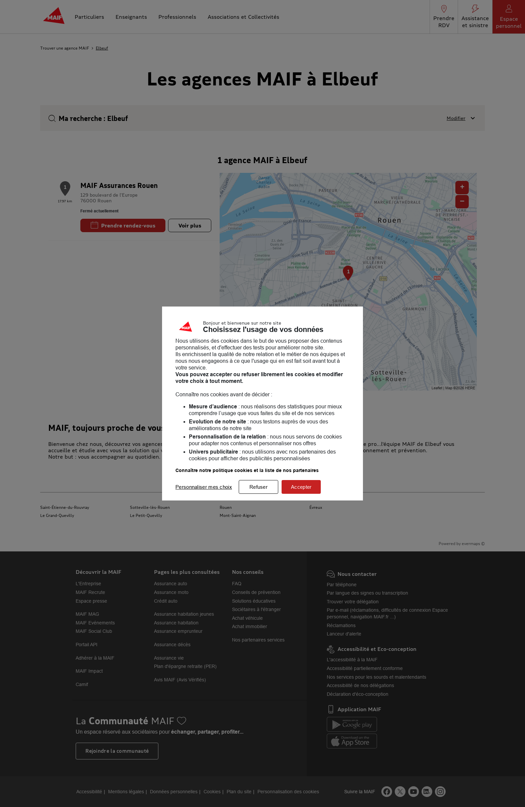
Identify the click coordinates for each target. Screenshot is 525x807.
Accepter (301, 487)
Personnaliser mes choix (203, 487)
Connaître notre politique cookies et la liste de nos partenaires (247, 470)
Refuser (258, 487)
